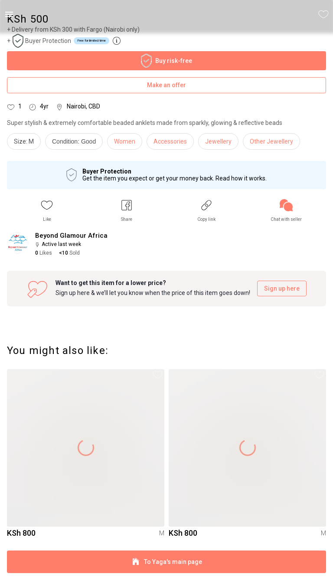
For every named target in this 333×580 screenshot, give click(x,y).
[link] (286, 210)
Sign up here (282, 288)
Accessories (170, 141)
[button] (46, 210)
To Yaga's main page (166, 562)
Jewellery (218, 141)
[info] (76, 143)
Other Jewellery (271, 141)
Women (124, 141)
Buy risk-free (166, 60)
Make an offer (166, 85)
